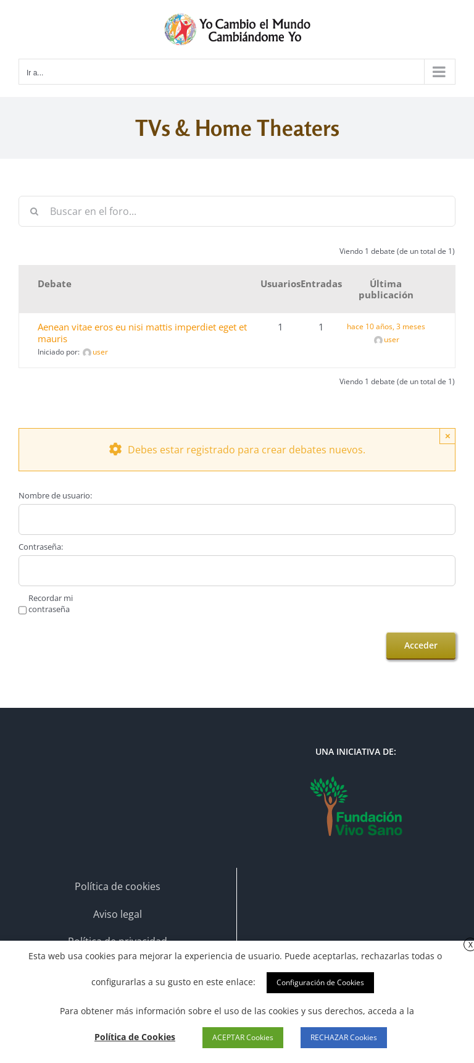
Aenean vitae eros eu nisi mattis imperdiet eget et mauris (142, 333)
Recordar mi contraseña (50, 603)
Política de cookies (117, 886)
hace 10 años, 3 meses (386, 326)
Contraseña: (41, 546)
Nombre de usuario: (55, 495)
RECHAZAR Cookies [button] (343, 1037)
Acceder (421, 645)
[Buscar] (34, 211)
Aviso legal (117, 914)
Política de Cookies (134, 1037)
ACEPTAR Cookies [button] (242, 1037)
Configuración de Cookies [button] (320, 982)
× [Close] (448, 436)
